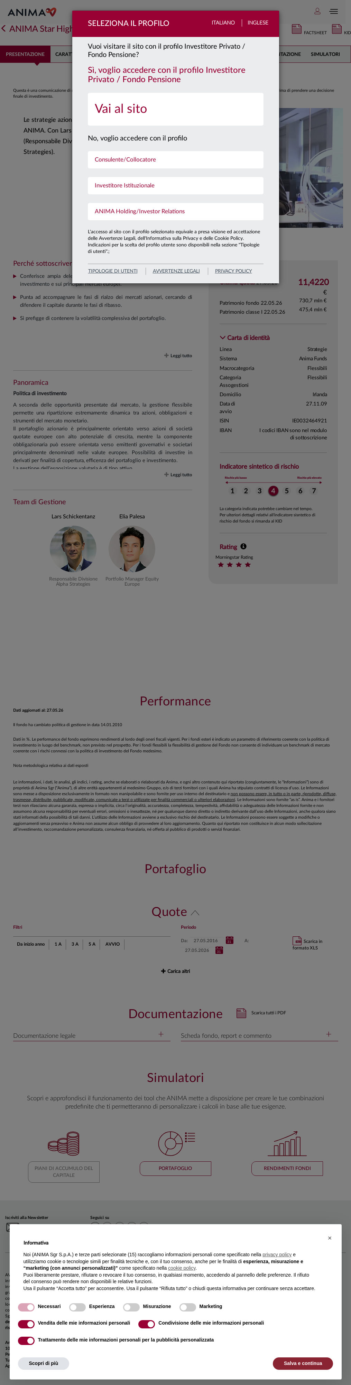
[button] (329, 1237)
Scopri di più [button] (43, 1363)
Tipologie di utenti (113, 271)
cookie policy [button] (181, 1268)
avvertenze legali (176, 271)
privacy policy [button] (277, 1254)
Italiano (223, 23)
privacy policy (233, 271)
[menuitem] (176, 109)
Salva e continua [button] (303, 1363)
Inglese (258, 23)
